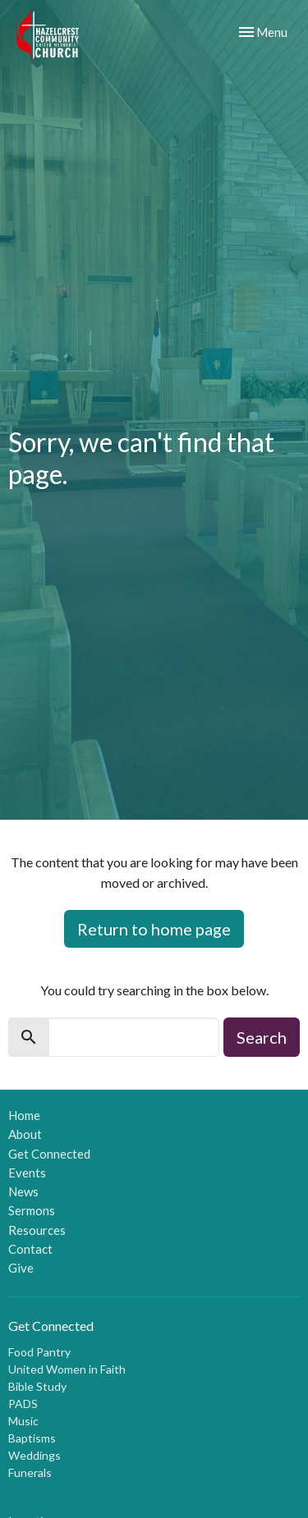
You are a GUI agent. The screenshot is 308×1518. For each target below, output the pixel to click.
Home (24, 1115)
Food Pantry (39, 1352)
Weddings (34, 1455)
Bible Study (37, 1386)
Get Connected (49, 1153)
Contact (30, 1248)
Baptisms (32, 1438)
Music (23, 1421)
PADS (23, 1404)
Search (262, 1037)
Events (27, 1172)
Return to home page (154, 929)
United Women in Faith (67, 1369)
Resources (37, 1230)
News (23, 1191)
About (25, 1134)
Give (21, 1267)
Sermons (31, 1210)
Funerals (30, 1472)
